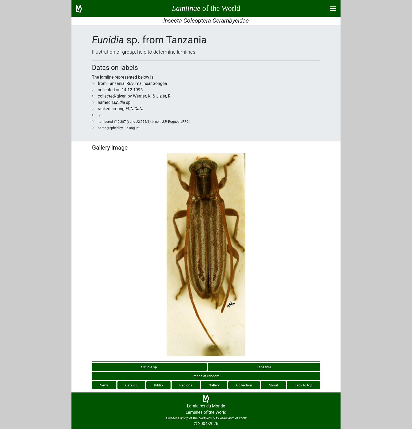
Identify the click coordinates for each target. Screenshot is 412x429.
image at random (206, 376)
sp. (149, 367)
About (273, 385)
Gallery (214, 385)
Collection (244, 385)
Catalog (131, 385)
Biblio (158, 385)
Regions (185, 385)
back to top (303, 385)
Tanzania (264, 367)
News (104, 385)
